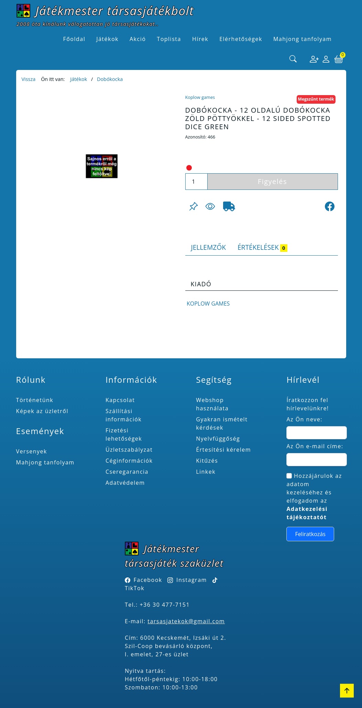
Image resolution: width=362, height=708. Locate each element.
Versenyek (31, 451)
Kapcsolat (120, 400)
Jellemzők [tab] (208, 247)
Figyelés (272, 181)
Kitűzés (207, 460)
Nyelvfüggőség (218, 438)
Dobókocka (110, 79)
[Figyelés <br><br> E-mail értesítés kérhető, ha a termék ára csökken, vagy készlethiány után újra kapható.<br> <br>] (210, 206)
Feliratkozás (310, 534)
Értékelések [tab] (262, 247)
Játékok (78, 79)
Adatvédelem (125, 482)
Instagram (191, 580)
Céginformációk (129, 460)
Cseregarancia (127, 471)
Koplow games (200, 97)
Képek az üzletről (42, 411)
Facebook (148, 580)
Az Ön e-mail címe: (314, 446)
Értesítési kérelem (223, 449)
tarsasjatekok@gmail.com (186, 621)
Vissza (29, 79)
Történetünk (35, 400)
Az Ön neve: (304, 419)
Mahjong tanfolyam (45, 462)
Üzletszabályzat (129, 449)
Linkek (206, 471)
